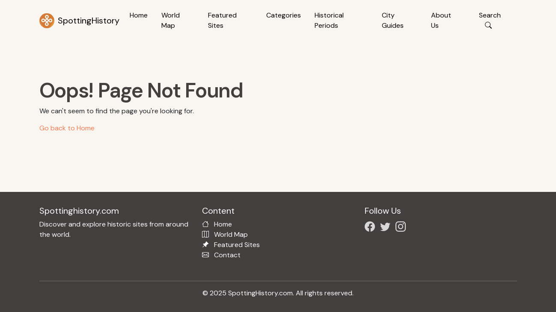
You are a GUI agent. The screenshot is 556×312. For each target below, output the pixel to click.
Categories (283, 15)
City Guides (393, 20)
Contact (227, 254)
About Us (441, 20)
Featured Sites (222, 20)
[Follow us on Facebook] (371, 228)
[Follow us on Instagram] (402, 228)
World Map (170, 20)
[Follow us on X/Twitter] (387, 228)
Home (139, 15)
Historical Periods (329, 20)
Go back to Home (67, 128)
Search (490, 20)
